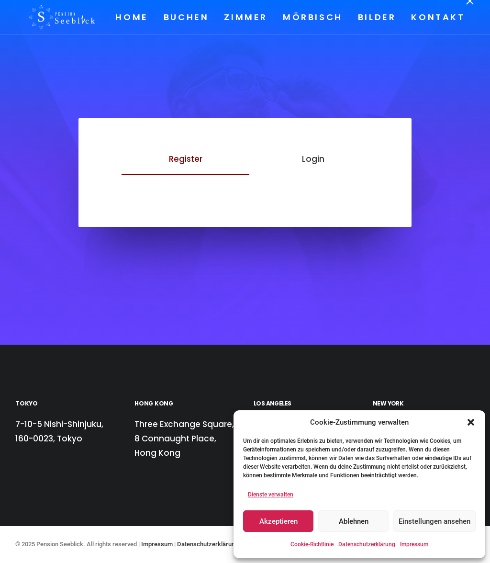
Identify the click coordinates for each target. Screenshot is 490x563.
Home (131, 17)
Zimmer (245, 17)
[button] (471, 422)
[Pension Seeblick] (49, 17)
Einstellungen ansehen (434, 521)
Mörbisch (312, 17)
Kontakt (437, 17)
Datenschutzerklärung (366, 544)
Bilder (376, 17)
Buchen (185, 17)
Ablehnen (353, 521)
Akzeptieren (278, 521)
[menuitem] (134, 17)
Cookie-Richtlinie (312, 544)
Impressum (414, 544)
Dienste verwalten (270, 494)
